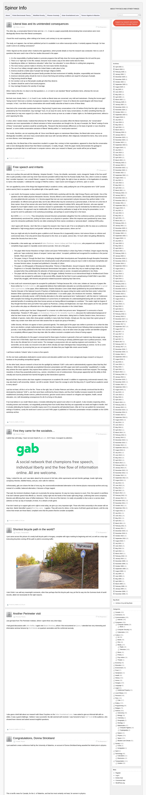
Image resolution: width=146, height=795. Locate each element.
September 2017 (120, 326)
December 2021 (120, 198)
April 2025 (118, 97)
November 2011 (120, 503)
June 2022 (118, 183)
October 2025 (119, 82)
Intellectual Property (124, 690)
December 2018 (120, 289)
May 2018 (118, 306)
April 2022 (118, 188)
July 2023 (118, 150)
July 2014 (118, 422)
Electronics (121, 758)
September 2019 (120, 266)
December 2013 (120, 440)
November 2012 (120, 473)
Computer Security (123, 629)
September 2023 (120, 145)
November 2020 (120, 231)
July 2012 (118, 483)
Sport (117, 751)
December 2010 (120, 531)
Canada (18, 662)
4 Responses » (103, 170)
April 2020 (118, 248)
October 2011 (119, 505)
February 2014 (119, 435)
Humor (117, 680)
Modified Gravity (39, 15)
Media (119, 645)
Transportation (25, 532)
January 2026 (119, 74)
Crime (119, 745)
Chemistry (121, 718)
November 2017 (120, 321)
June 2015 (118, 394)
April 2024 (118, 127)
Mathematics (121, 725)
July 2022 (118, 180)
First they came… (38, 508)
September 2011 (120, 508)
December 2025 (120, 77)
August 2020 (119, 238)
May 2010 (118, 548)
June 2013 (118, 455)
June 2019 (118, 273)
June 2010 (118, 546)
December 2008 (120, 591)
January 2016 (119, 377)
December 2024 (120, 107)
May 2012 (118, 488)
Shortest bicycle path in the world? (34, 529)
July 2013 (118, 452)
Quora (78, 626)
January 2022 (119, 195)
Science (22, 27)
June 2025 (118, 92)
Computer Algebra (125, 728)
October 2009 (119, 566)
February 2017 (119, 344)
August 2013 (119, 450)
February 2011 (119, 526)
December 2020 (120, 228)
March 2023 (119, 160)
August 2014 (119, 420)
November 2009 (120, 563)
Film (119, 642)
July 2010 (118, 543)
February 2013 (119, 465)
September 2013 (120, 447)
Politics (18, 27)
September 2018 (120, 296)
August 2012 (119, 480)
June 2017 (118, 334)
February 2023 (119, 162)
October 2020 (119, 233)
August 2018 (119, 299)
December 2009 (120, 561)
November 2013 (120, 442)
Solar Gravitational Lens (70, 15)
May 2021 (118, 215)
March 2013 (119, 463)
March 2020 (119, 251)
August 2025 (119, 87)
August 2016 (119, 359)
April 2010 (118, 551)
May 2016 (118, 367)
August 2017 (119, 329)
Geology (120, 723)
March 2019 (119, 281)
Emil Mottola (33, 628)
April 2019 (118, 278)
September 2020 (120, 236)
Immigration (121, 748)
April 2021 (118, 218)
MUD (121, 627)
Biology (120, 715)
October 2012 (119, 475)
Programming (119, 705)
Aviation (120, 763)
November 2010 (120, 533)
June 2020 (118, 243)
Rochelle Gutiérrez (29, 286)
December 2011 (120, 500)
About (8, 15)
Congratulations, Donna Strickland (34, 659)
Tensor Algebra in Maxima (90, 15)
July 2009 (118, 573)
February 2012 (119, 495)
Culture (117, 635)
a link (45, 31)
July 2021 (118, 210)
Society (117, 743)
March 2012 (119, 493)
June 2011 (118, 516)
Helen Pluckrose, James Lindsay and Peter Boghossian (61, 243)
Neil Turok (89, 638)
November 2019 (120, 261)
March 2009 (119, 584)
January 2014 (119, 437)
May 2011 (118, 518)
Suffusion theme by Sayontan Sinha (131, 789)
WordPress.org (120, 783)
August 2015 (119, 389)
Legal (117, 688)
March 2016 (119, 372)
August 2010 (119, 541)
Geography (121, 720)
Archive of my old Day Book (124, 603)
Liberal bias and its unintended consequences (41, 23)
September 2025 (120, 84)
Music (119, 652)
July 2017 (118, 331)
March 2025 (119, 99)
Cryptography (124, 730)
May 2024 (118, 125)
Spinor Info (16, 7)
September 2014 (120, 417)
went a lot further (25, 216)
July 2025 (118, 89)
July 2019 (118, 271)
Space (119, 738)
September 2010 (120, 538)
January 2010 (119, 558)
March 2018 (119, 311)
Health (117, 675)
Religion (117, 708)
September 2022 (120, 175)
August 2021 (119, 208)
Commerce (118, 615)
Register (118, 773)
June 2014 (118, 425)
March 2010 (119, 553)
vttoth (16, 158)
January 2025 (119, 104)
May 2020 (118, 246)
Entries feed (119, 778)
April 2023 (118, 157)
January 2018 (119, 316)
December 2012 (120, 470)
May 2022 (118, 185)
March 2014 (119, 432)
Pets (116, 698)
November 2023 (120, 140)
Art (118, 637)
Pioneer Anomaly (53, 15)
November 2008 (120, 594)
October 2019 (119, 263)
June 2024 (118, 122)
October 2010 (119, 536)
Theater (120, 660)
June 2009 (118, 576)
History (117, 678)
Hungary (18, 532)
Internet (18, 434)
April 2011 (118, 521)
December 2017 (120, 319)
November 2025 (120, 79)
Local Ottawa (119, 693)
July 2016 (118, 362)
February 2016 (119, 374)
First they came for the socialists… (34, 430)
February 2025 (119, 102)
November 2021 (120, 200)
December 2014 (120, 410)
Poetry (120, 655)
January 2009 (119, 589)
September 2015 (120, 387)
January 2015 (119, 407)
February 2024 (119, 132)
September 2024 (120, 114)
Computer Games (123, 624)
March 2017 (119, 341)
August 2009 (119, 571)
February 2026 (119, 72)
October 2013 (119, 445)
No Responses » (102, 27)
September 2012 (120, 478)
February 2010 (119, 556)
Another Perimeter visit (27, 613)
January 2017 (119, 346)
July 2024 (118, 120)
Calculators (121, 756)
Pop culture (121, 657)
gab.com (43, 438)
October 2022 (119, 172)
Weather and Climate (124, 740)
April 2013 (118, 460)
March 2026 (119, 69)
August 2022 (119, 178)
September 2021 (120, 205)
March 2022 (119, 190)
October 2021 (119, 203)
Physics (23, 616)
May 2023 (118, 155)
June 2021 (118, 213)
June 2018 (118, 304)
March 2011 (119, 523)
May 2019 (118, 276)
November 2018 (120, 291)
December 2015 (120, 379)
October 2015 (119, 384)
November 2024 (120, 109)
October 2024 (119, 112)
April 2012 (118, 490)
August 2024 (119, 117)
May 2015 (118, 397)
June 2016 (118, 364)
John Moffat (30, 626)
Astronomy (121, 713)
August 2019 (119, 268)
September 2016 (120, 357)
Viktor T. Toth (16, 789)
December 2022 (120, 167)
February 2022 (119, 193)
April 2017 (118, 339)
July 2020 (118, 241)
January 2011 (119, 528)
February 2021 (119, 223)
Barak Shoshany (49, 626)
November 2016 (120, 352)
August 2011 (119, 511)
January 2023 (119, 165)
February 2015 (119, 405)
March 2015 (119, 402)
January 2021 (119, 225)
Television (123, 649)
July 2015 (118, 392)
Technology (118, 753)
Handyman (118, 673)
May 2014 (118, 427)
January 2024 (119, 135)
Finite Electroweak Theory (21, 15)
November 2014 (120, 412)
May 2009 (118, 579)
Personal (18, 616)
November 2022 (120, 170)
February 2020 (119, 253)
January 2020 (119, 256)
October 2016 (119, 354)
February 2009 (119, 586)
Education (118, 665)
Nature (120, 733)
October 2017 (119, 324)
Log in (117, 775)
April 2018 (118, 309)
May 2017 (118, 336)
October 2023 (119, 142)
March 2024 (119, 130)
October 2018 (119, 294)
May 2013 (118, 458)
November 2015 (120, 382)
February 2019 (119, 284)
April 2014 (118, 430)
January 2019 (119, 286)
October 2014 (119, 415)
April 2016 (118, 369)
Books (119, 640)
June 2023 (118, 152)
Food (116, 670)
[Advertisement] (126, 44)
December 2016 (120, 349)
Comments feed (120, 780)
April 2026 (118, 67)
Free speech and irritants (28, 167)
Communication (120, 617)
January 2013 (119, 468)
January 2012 (119, 498)
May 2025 (118, 94)
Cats (119, 700)
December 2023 (120, 137)
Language (118, 685)
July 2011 (118, 513)
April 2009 (118, 581)
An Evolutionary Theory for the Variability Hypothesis (56, 313)
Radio (121, 647)
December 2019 (120, 258)
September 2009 (120, 568)
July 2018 (118, 301)
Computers (118, 622)
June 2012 (118, 485)
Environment (119, 668)
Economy (118, 663)
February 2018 (119, 314)
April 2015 (118, 399)
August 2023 (119, 147)
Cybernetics (121, 632)
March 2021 (119, 220)
